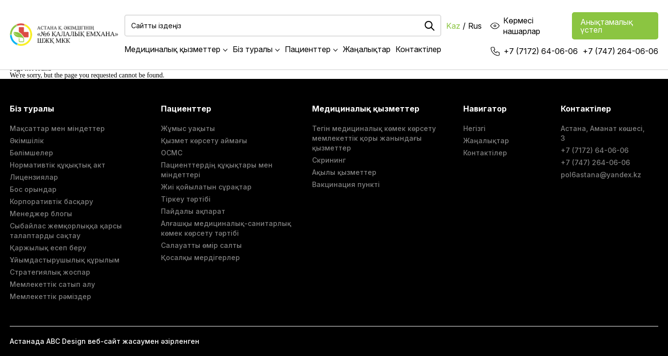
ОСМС (171, 153)
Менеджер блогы (41, 213)
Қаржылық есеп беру (48, 248)
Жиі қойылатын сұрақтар (206, 187)
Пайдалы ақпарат (193, 211)
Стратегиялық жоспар (50, 272)
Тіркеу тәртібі (186, 199)
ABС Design (66, 341)
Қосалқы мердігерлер (200, 257)
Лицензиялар (34, 177)
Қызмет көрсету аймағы (204, 140)
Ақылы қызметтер (344, 172)
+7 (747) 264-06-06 (620, 51)
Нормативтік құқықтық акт (57, 165)
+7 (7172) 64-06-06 (541, 51)
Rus (475, 26)
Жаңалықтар (367, 49)
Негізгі (474, 128)
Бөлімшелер (31, 153)
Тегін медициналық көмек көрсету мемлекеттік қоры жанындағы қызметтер (374, 138)
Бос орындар (33, 189)
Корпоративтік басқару (51, 201)
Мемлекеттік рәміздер (50, 296)
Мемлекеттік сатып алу (52, 284)
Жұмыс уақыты (188, 128)
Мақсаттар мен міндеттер (57, 128)
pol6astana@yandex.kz (601, 174)
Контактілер (418, 49)
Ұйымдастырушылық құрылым (64, 260)
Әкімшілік (27, 140)
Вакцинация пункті (346, 184)
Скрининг (329, 160)
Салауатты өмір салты (201, 245)
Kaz (453, 26)
